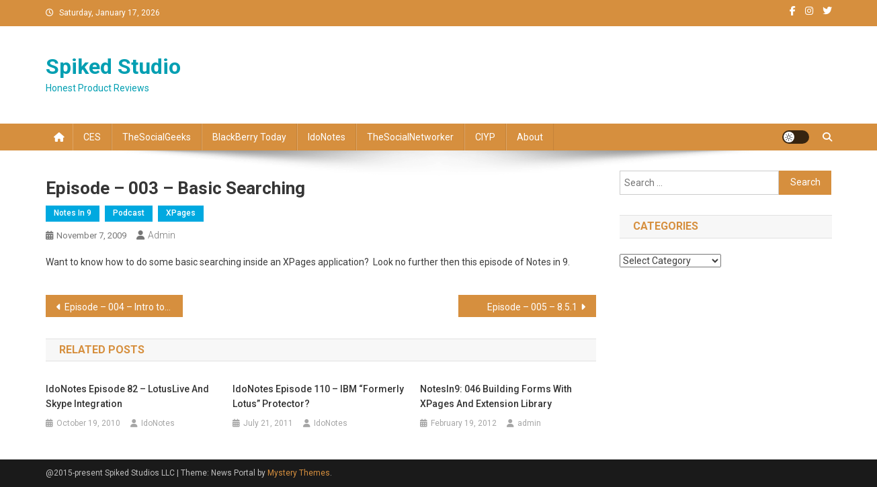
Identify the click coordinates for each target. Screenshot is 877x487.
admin (161, 235)
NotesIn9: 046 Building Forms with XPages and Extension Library (496, 396)
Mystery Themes (298, 473)
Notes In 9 (72, 213)
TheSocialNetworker (410, 137)
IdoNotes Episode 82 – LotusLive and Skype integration (127, 396)
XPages (181, 213)
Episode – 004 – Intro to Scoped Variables (124, 307)
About (530, 137)
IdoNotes (326, 137)
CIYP (485, 137)
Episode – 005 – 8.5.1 (532, 307)
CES (92, 137)
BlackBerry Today (249, 137)
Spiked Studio (113, 66)
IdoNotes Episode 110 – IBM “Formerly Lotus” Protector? (318, 396)
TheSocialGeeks (156, 137)
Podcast (128, 213)
